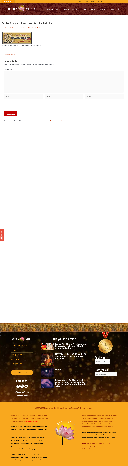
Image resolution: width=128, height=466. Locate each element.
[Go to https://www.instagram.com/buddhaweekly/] (22, 386)
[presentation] (19, 108)
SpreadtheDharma (99, 424)
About (94, 9)
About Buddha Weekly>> (32, 421)
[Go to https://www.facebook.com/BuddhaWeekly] (17, 386)
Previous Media (8, 54)
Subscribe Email (17, 364)
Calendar (50, 9)
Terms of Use (15, 359)
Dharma (76, 9)
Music (58, 9)
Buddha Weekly (22, 437)
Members (104, 9)
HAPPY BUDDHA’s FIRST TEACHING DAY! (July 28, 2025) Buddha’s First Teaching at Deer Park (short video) (70, 355)
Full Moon (58, 368)
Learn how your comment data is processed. (48, 122)
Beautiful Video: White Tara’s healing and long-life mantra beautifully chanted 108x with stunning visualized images (70, 345)
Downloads (65, 9)
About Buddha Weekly (19, 345)
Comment (8, 70)
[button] (118, 9)
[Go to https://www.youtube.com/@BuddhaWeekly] (26, 386)
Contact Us (15, 350)
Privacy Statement (17, 354)
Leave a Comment (8, 27)
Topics (85, 9)
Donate (113, 9)
